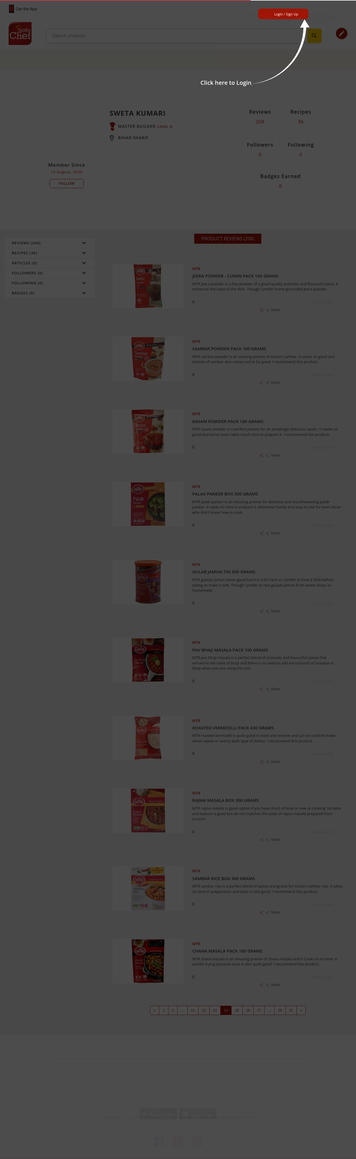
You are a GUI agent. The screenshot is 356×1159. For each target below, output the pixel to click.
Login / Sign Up (286, 14)
